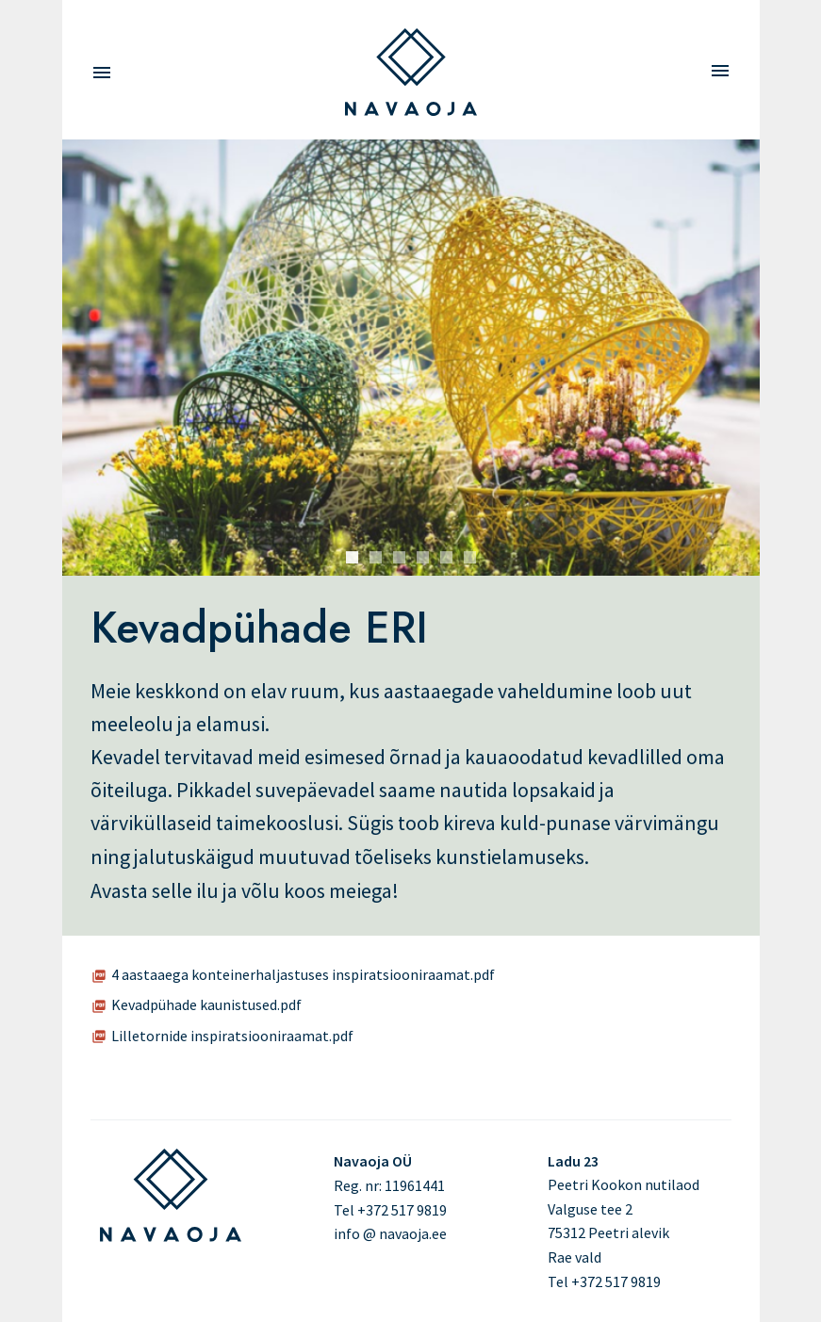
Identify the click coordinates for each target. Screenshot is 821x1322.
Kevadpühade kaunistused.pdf (206, 1004)
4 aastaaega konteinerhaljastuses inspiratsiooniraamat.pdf (303, 974)
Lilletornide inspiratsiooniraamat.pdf (232, 1035)
